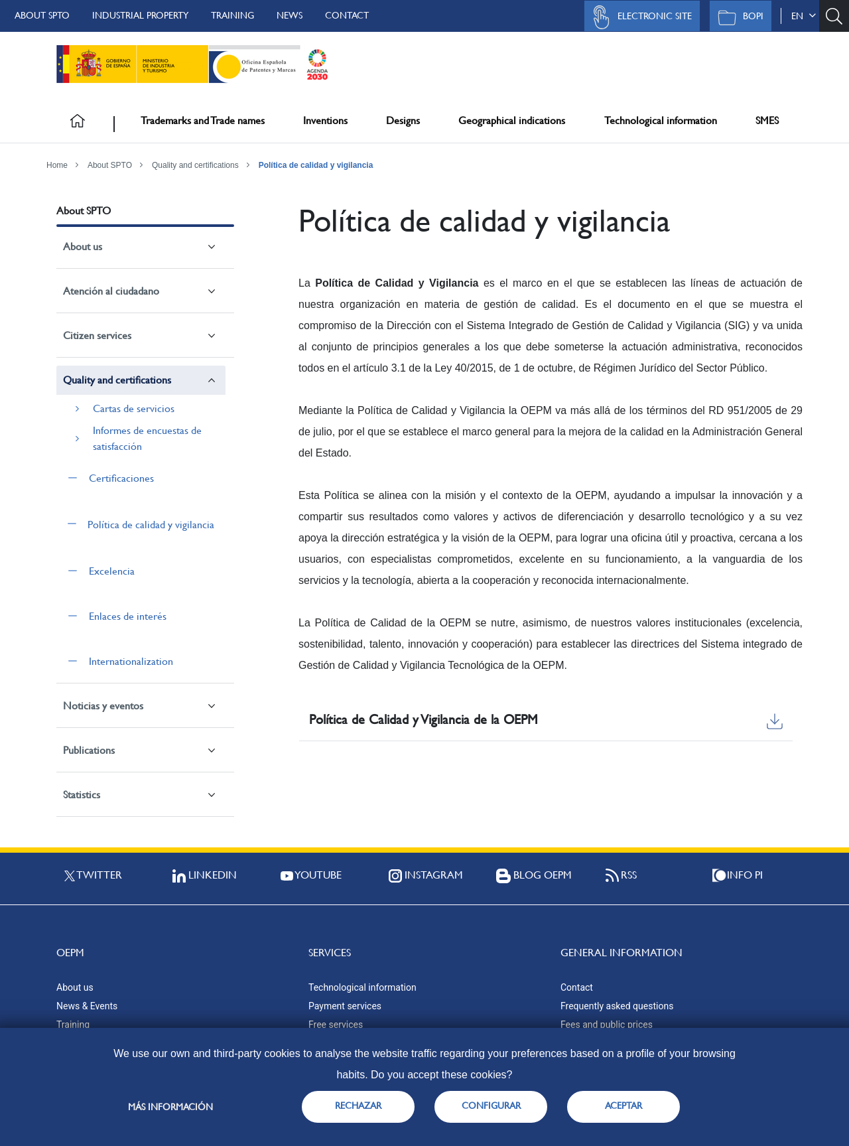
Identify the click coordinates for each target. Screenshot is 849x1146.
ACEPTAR (623, 1105)
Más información (170, 1107)
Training (232, 15)
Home (57, 165)
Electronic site (639, 17)
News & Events (86, 1006)
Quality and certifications (195, 165)
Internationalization (131, 661)
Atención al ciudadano (111, 291)
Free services (335, 1024)
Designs (403, 120)
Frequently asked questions (616, 1006)
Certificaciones (121, 478)
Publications (89, 750)
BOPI (737, 17)
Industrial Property (140, 15)
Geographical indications (511, 120)
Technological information (660, 120)
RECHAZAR (358, 1105)
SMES (767, 120)
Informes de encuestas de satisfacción (147, 438)
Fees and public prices (606, 1024)
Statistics (81, 794)
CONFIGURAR (491, 1105)
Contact (347, 15)
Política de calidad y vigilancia (316, 165)
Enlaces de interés (127, 616)
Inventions (325, 120)
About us (82, 246)
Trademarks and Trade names (203, 120)
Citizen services (97, 335)
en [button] (803, 16)
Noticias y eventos (103, 705)
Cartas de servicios (133, 408)
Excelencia (112, 571)
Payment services (344, 1006)
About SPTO (42, 15)
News (289, 15)
